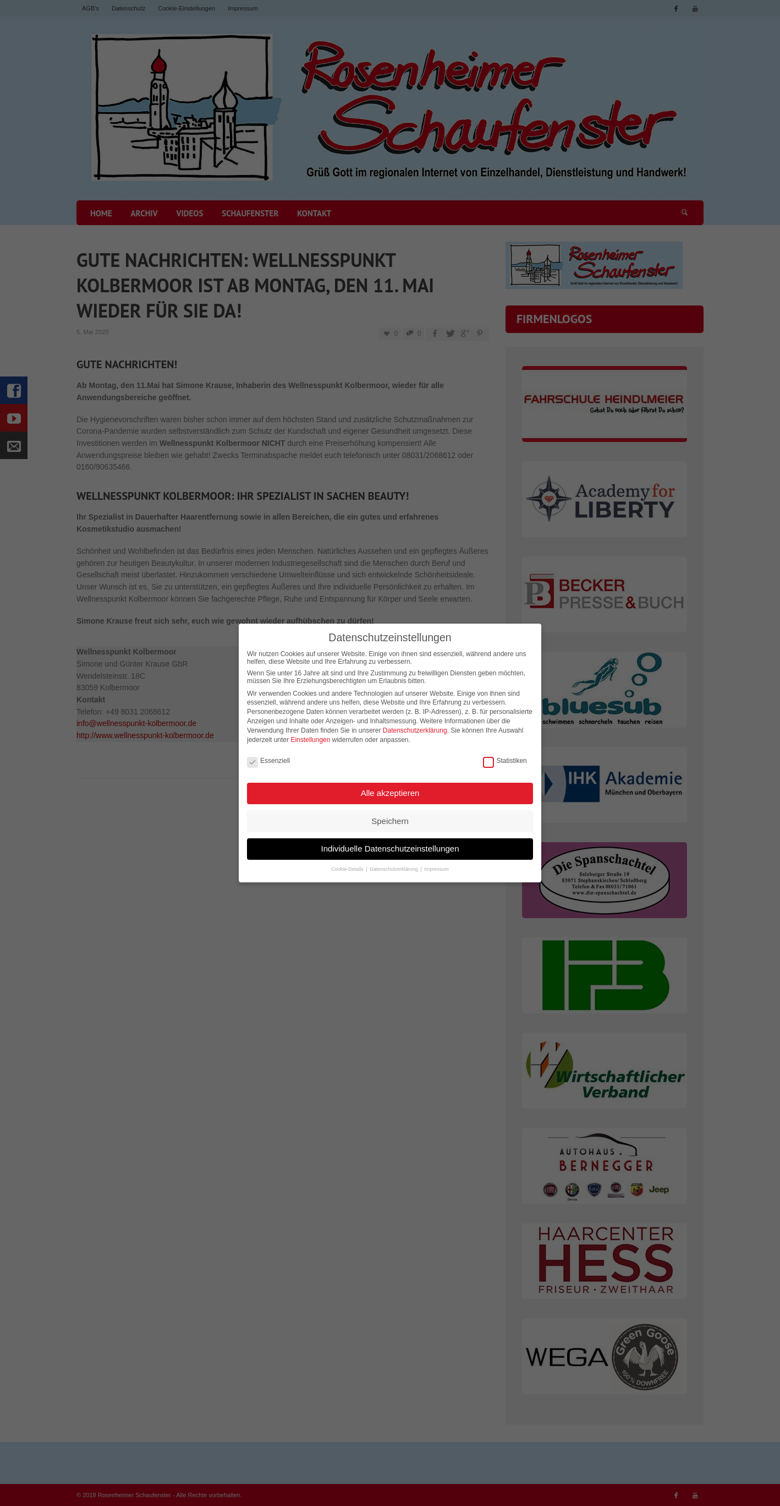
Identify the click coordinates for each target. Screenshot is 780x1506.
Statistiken (504, 756)
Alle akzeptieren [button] (390, 788)
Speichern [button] (390, 816)
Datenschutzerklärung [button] (394, 865)
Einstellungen (310, 735)
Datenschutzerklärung (415, 726)
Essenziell (268, 756)
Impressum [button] (436, 865)
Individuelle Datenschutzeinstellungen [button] (390, 844)
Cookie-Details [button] (348, 865)
